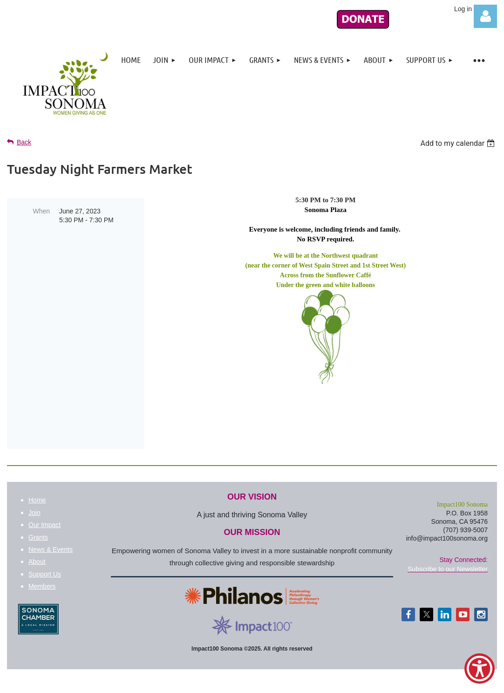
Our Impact (44, 505)
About (37, 542)
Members (41, 566)
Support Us (44, 554)
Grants (38, 517)
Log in (485, 16)
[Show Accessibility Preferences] (479, 668)
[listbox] (458, 143)
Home (37, 480)
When (41, 211)
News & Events (50, 530)
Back (24, 142)
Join (34, 493)
